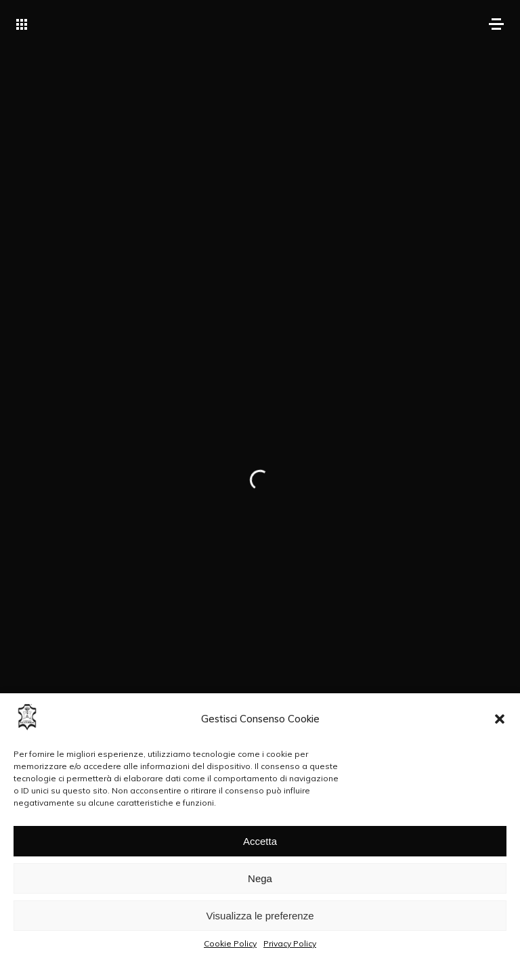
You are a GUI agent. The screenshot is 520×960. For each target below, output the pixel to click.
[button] (499, 719)
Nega (260, 878)
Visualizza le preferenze (260, 915)
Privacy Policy (289, 943)
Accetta (260, 841)
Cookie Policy (230, 943)
